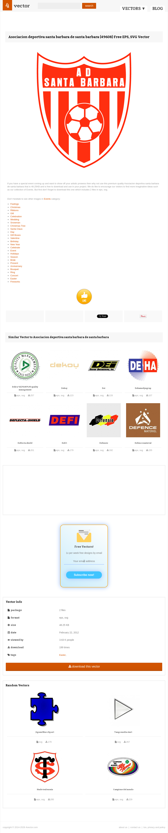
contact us (135, 827)
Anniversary (16, 266)
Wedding (14, 219)
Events (47, 199)
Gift (12, 213)
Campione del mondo (123, 789)
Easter (13, 278)
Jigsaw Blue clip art (45, 732)
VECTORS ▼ (134, 8)
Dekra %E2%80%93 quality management (25, 388)
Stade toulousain (45, 789)
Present (14, 263)
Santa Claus (16, 229)
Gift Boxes (15, 235)
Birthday (14, 241)
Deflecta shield (25, 443)
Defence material (143, 443)
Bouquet (14, 269)
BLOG (157, 8)
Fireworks (15, 281)
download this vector (84, 666)
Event (13, 250)
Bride (13, 260)
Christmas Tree (17, 226)
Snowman (15, 222)
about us (123, 827)
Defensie (104, 443)
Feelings (14, 204)
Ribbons (14, 210)
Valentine (14, 238)
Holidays (14, 253)
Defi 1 (64, 443)
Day (12, 232)
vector (22, 6)
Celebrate (15, 247)
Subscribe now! (84, 574)
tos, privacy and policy (154, 827)
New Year (15, 244)
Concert (14, 275)
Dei (103, 388)
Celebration (16, 216)
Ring (12, 272)
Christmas (15, 207)
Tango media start (123, 732)
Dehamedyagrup (143, 388)
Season (14, 257)
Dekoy (64, 388)
